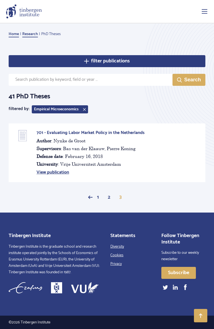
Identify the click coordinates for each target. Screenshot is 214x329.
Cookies (116, 255)
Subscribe (178, 273)
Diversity (117, 246)
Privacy (116, 264)
